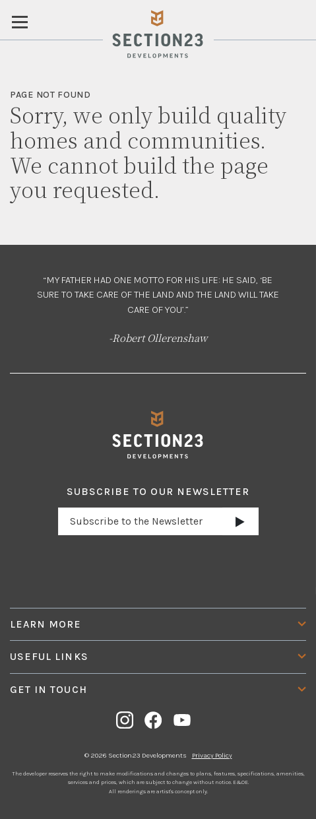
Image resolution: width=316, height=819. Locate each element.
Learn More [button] (46, 624)
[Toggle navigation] (20, 21)
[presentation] (158, 565)
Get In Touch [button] (48, 690)
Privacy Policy (212, 755)
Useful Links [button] (49, 657)
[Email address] (140, 521)
